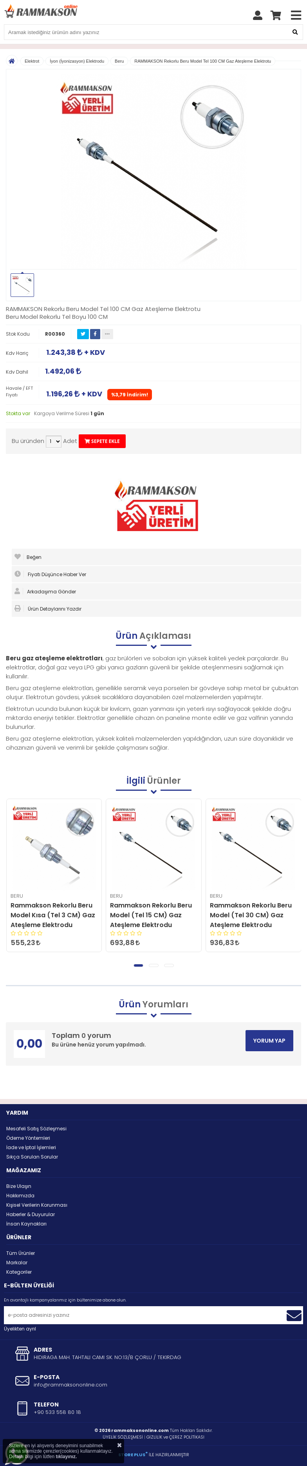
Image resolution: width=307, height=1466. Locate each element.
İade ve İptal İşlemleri (31, 1147)
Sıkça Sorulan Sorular (32, 1156)
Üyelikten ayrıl (20, 1328)
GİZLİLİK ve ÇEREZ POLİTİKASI (175, 1437)
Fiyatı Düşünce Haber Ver (50, 574)
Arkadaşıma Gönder (45, 591)
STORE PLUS (133, 1455)
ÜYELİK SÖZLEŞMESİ (123, 1437)
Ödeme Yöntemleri (28, 1138)
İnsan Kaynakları (26, 1223)
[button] (138, 965)
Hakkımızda (20, 1195)
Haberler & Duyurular (30, 1214)
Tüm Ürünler (20, 1253)
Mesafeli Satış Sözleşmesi (36, 1128)
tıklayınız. (66, 1456)
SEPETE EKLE (102, 441)
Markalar (16, 1262)
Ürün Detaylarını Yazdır (47, 608)
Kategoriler (19, 1272)
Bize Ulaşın (18, 1186)
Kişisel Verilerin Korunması (36, 1205)
